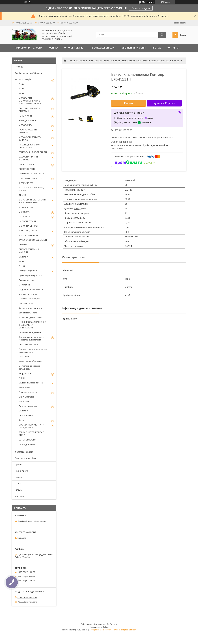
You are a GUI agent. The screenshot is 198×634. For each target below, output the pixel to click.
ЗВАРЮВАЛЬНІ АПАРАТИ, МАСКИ (31, 189)
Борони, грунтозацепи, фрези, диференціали (33, 350)
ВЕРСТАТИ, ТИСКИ (28, 231)
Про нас (19, 464)
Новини (18, 477)
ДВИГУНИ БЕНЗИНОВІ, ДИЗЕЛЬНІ (30, 109)
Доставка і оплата (24, 452)
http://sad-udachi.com (27, 597)
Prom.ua (113, 624)
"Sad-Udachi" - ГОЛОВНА (28, 48)
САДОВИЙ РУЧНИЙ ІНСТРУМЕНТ (28, 158)
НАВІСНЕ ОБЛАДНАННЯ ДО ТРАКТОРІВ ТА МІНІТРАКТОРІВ (32, 325)
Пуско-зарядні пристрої (30, 275)
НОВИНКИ (53, 48)
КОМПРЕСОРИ (26, 207)
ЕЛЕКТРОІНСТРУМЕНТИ (30, 178)
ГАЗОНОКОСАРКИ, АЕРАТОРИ (28, 131)
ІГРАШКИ (23, 195)
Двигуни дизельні (27, 280)
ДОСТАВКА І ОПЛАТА (103, 48)
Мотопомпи (24, 285)
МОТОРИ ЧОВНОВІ (28, 226)
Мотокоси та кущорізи (29, 299)
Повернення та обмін (26, 458)
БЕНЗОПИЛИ (128, 60)
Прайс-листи (21, 471)
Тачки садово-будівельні (31, 361)
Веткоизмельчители (28, 313)
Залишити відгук (140, 8)
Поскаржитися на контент (100, 630)
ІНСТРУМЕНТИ (26, 183)
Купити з (164, 103)
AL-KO (22, 266)
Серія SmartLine (26, 397)
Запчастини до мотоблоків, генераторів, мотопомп (32, 338)
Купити (128, 103)
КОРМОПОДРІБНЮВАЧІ (30, 317)
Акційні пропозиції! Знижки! (28, 73)
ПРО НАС (156, 48)
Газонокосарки (26, 303)
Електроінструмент (28, 271)
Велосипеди (24, 387)
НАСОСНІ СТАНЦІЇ (28, 221)
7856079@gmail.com (27, 602)
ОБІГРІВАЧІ (24, 257)
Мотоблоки (24, 401)
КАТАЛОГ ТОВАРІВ (73, 48)
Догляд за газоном (28, 406)
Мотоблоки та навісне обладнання (29, 367)
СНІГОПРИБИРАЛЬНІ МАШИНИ (29, 250)
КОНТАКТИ (173, 48)
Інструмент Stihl (26, 373)
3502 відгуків (148, 2)
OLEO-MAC (24, 356)
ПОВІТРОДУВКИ (27, 169)
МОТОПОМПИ (25, 125)
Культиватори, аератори (30, 308)
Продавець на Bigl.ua (99, 627)
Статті (18, 483)
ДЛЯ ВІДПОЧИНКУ (27, 444)
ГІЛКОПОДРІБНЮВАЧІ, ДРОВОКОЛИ (29, 146)
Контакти (19, 496)
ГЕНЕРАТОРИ (25, 116)
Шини (21, 420)
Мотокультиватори (28, 294)
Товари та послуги (77, 60)
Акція (21, 84)
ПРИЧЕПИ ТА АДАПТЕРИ (31, 332)
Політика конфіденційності (124, 630)
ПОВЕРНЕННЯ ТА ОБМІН (133, 48)
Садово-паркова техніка (31, 289)
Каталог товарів (23, 79)
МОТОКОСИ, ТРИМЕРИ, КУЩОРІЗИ (30, 138)
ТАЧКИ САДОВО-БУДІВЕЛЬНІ (33, 240)
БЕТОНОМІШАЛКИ (27, 440)
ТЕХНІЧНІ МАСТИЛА (28, 235)
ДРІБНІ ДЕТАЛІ (26, 415)
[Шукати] (162, 35)
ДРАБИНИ (23, 244)
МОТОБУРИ (24, 212)
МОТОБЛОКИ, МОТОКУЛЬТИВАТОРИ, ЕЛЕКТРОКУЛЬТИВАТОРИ (31, 101)
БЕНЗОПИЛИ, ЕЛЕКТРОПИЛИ (104, 60)
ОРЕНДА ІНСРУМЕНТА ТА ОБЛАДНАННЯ (31, 426)
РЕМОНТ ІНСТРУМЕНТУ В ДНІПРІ (31, 433)
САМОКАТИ (24, 216)
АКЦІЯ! (22, 378)
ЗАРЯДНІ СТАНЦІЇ (28, 120)
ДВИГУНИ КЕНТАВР (28, 344)
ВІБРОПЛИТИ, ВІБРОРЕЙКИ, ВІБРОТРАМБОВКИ (32, 201)
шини (76, 208)
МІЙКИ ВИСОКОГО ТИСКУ (31, 173)
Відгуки (18, 490)
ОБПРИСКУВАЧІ (26, 164)
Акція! (21, 261)
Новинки (19, 67)
